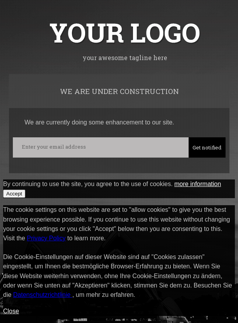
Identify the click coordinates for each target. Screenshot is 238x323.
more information (197, 184)
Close (11, 311)
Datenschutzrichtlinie (42, 294)
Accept (14, 194)
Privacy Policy (46, 238)
